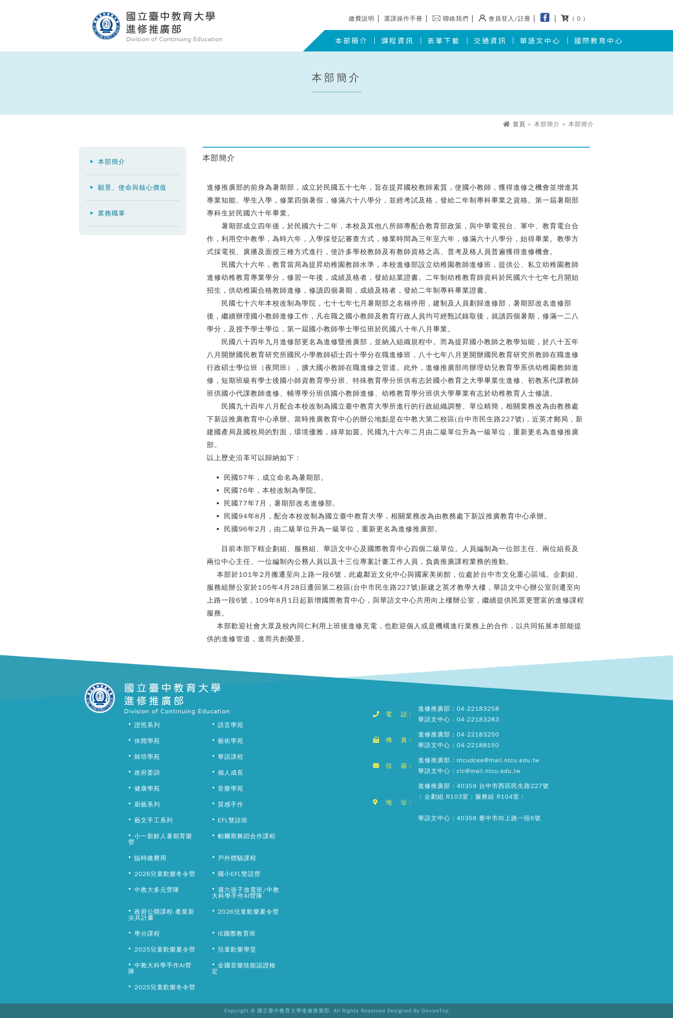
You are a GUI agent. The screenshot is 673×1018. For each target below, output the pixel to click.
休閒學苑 (147, 741)
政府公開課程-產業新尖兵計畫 (161, 914)
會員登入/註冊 (509, 18)
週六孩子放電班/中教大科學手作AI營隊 (245, 893)
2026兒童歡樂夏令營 (248, 911)
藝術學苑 (231, 741)
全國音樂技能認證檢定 (244, 968)
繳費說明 (362, 18)
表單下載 (443, 40)
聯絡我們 (456, 18)
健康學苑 (147, 788)
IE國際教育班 (237, 933)
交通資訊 (490, 40)
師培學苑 (147, 756)
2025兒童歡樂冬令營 (165, 987)
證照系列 (147, 725)
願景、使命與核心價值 (132, 187)
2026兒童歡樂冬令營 (165, 874)
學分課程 (147, 933)
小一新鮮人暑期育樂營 (160, 839)
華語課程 (231, 756)
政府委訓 (147, 772)
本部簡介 (351, 40)
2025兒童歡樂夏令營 (165, 949)
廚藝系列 (147, 804)
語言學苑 (231, 725)
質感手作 (231, 804)
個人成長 (231, 772)
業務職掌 (111, 213)
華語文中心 (540, 40)
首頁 (518, 124)
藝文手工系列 (153, 820)
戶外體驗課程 (237, 858)
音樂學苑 (231, 788)
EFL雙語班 (233, 820)
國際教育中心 (598, 40)
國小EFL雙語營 (239, 874)
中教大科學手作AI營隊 (159, 968)
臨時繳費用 (150, 858)
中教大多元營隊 (156, 890)
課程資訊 (397, 40)
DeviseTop (435, 1010)
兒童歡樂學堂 (237, 949)
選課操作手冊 (403, 18)
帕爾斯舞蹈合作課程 (247, 836)
